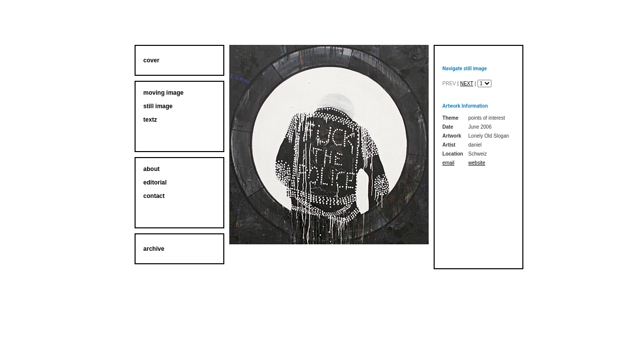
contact (154, 195)
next (467, 83)
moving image (164, 92)
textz (150, 119)
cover (152, 60)
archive (154, 248)
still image (158, 106)
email (449, 163)
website (477, 163)
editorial (155, 182)
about (152, 169)
